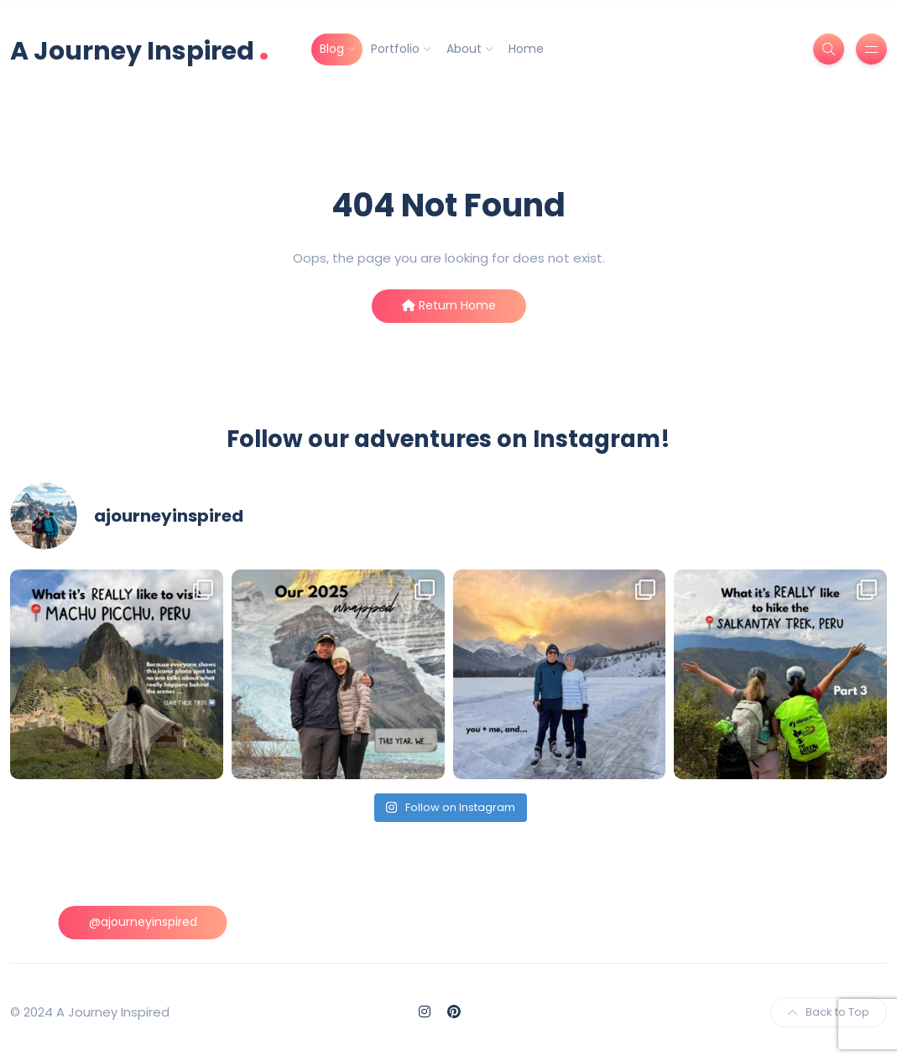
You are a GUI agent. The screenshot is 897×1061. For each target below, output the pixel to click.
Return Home (449, 305)
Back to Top (828, 1012)
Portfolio (395, 48)
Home (526, 48)
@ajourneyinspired (143, 921)
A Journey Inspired (139, 49)
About (464, 48)
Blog (332, 48)
